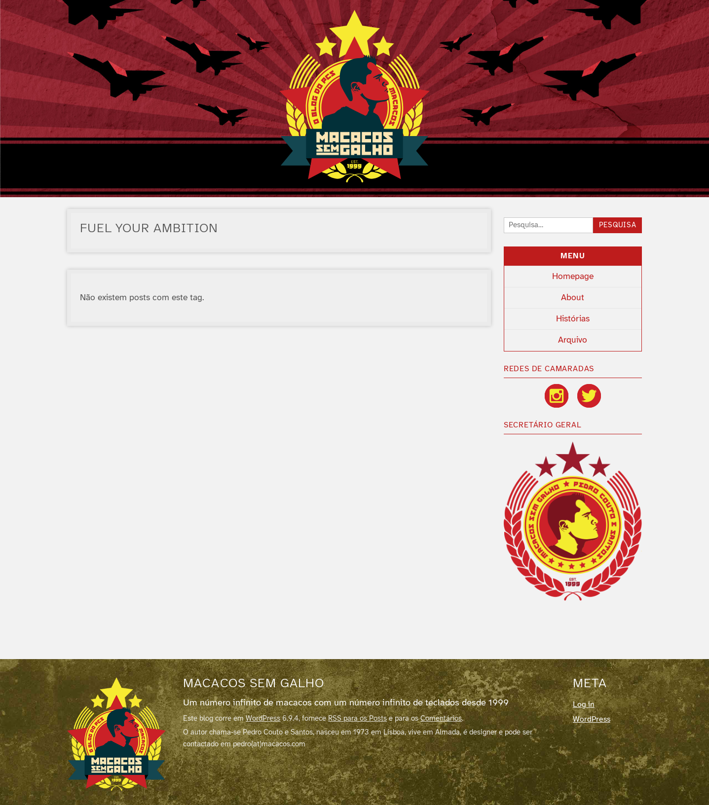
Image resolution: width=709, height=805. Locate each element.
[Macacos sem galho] (116, 734)
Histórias (573, 319)
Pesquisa (617, 225)
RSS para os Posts (357, 719)
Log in (584, 704)
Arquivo (572, 340)
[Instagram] (556, 396)
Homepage (573, 276)
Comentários (441, 719)
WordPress (263, 719)
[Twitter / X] (589, 396)
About (572, 297)
